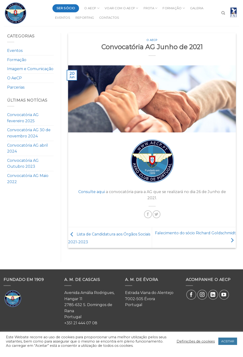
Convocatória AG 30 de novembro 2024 (29, 133)
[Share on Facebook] (148, 214)
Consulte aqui (91, 192)
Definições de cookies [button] (196, 341)
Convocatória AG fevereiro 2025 (23, 118)
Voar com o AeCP (121, 8)
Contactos (109, 17)
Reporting (84, 17)
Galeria (197, 8)
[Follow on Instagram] (202, 295)
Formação (174, 8)
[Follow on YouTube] (224, 295)
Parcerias (15, 87)
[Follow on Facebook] (191, 295)
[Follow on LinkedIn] (213, 295)
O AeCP (91, 8)
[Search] (223, 13)
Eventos (62, 17)
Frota (151, 8)
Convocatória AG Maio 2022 (27, 178)
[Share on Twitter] (156, 214)
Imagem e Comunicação (30, 69)
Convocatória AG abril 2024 (27, 148)
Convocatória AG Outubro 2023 (23, 163)
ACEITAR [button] (227, 341)
